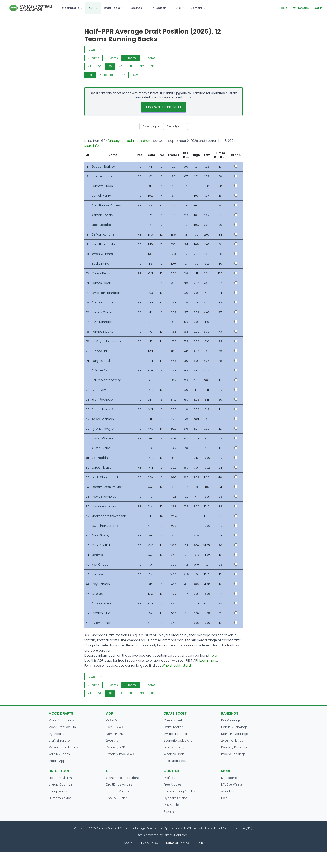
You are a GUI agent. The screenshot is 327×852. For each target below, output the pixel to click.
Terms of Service (177, 843)
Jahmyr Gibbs (102, 186)
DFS (178, 8)
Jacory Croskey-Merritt (109, 487)
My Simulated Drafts (63, 747)
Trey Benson (101, 584)
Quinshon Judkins (105, 526)
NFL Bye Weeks (232, 784)
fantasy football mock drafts (130, 140)
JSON (135, 75)
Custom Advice (60, 798)
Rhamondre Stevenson (109, 516)
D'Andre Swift (101, 370)
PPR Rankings (231, 720)
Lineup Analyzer (60, 791)
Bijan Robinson (103, 176)
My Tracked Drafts (177, 734)
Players (169, 811)
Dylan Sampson (104, 623)
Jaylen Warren (102, 438)
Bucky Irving (100, 263)
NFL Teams (229, 778)
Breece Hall (100, 351)
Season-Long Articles (179, 791)
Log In (318, 8)
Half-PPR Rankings (234, 727)
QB (99, 66)
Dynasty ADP (115, 747)
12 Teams (131, 58)
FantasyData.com (176, 835)
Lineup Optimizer (61, 784)
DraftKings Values (119, 784)
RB (110, 66)
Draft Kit (169, 778)
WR (121, 66)
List (90, 75)
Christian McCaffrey (106, 205)
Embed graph (175, 126)
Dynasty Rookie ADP (121, 754)
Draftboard (106, 75)
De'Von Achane (103, 234)
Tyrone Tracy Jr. (103, 429)
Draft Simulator (59, 740)
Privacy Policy (149, 843)
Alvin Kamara (101, 322)
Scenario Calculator (179, 740)
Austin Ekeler (101, 448)
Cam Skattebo (102, 545)
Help (284, 8)
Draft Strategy (174, 747)
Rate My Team (59, 754)
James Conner (103, 312)
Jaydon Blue (101, 613)
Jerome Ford (101, 555)
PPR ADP (112, 720)
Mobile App (56, 761)
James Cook (101, 283)
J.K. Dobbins (100, 458)
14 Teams (149, 58)
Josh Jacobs (101, 225)
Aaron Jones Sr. (103, 409)
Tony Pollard (101, 361)
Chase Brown (102, 273)
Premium (300, 8)
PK (152, 66)
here (213, 655)
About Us (228, 791)
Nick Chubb (100, 564)
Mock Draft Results (62, 727)
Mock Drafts (70, 8)
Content (196, 8)
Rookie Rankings (233, 754)
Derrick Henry (101, 196)
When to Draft (174, 754)
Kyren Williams (102, 254)
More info (91, 146)
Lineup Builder (116, 798)
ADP (91, 8)
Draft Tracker (173, 727)
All (89, 66)
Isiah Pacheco (102, 399)
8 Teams (93, 58)
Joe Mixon (99, 574)
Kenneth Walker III (104, 331)
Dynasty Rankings (234, 747)
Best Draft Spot (175, 761)
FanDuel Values (117, 791)
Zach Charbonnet (105, 477)
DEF (141, 66)
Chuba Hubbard (104, 302)
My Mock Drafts (59, 734)
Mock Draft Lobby (61, 720)
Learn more (208, 660)
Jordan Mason (102, 467)
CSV (122, 75)
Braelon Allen (101, 603)
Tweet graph (151, 126)
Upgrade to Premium (163, 107)
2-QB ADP (113, 740)
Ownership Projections (123, 778)
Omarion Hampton (106, 293)
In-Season (159, 8)
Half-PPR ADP (115, 727)
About (128, 843)
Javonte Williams (104, 506)
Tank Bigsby (100, 535)
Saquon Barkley (103, 166)
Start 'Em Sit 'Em (60, 778)
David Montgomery (106, 380)
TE (131, 66)
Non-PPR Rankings (234, 734)
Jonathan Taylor (104, 244)
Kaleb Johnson (103, 419)
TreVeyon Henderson (107, 341)
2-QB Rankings (232, 740)
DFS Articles (172, 805)
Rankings (135, 8)
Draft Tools (112, 8)
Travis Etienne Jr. (104, 496)
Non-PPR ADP (115, 734)
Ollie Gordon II (102, 594)
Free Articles (173, 784)
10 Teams (112, 58)
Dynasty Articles (175, 798)
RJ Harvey (99, 390)
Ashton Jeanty (102, 215)
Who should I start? (177, 665)
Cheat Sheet (173, 720)
